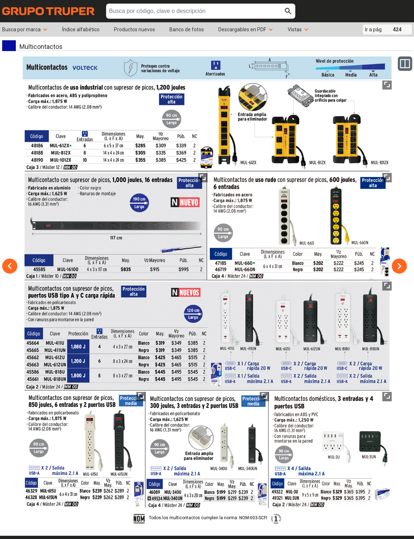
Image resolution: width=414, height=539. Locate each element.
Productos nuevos (134, 29)
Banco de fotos (186, 29)
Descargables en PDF (245, 29)
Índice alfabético (81, 29)
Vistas (298, 29)
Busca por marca (25, 29)
